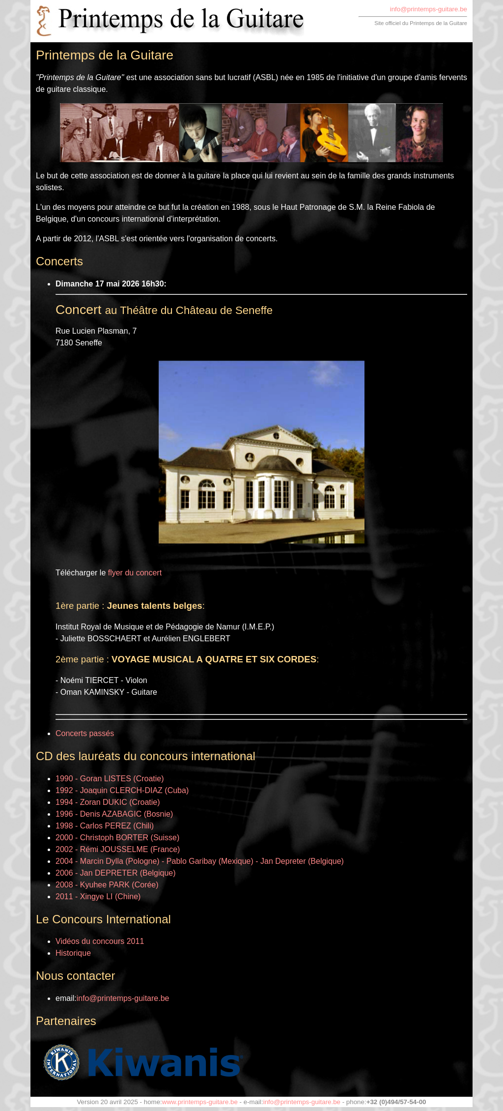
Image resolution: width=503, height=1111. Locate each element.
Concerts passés (85, 733)
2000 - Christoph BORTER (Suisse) (117, 837)
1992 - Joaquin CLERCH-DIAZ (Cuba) (122, 790)
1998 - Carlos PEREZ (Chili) (105, 826)
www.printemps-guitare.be (200, 1102)
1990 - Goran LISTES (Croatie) (110, 778)
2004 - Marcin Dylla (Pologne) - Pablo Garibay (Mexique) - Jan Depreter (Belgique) (200, 861)
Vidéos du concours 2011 (100, 941)
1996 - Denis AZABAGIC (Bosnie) (114, 814)
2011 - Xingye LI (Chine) (98, 896)
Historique (73, 953)
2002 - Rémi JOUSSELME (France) (118, 849)
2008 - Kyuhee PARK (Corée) (107, 885)
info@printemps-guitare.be (428, 9)
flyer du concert (135, 573)
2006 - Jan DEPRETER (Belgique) (116, 873)
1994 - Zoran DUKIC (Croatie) (108, 802)
